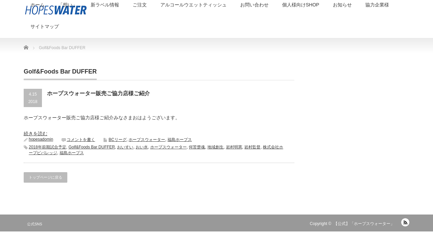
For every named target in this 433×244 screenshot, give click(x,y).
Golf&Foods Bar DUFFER (91, 147)
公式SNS (34, 224)
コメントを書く (81, 139)
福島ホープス (179, 139)
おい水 (142, 147)
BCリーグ (118, 139)
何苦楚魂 (197, 147)
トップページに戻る (45, 177)
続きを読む (35, 133)
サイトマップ (44, 26)
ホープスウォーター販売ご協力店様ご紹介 (98, 93)
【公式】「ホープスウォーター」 (364, 223)
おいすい (125, 147)
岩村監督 (252, 147)
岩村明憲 (234, 147)
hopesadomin (41, 139)
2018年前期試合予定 (47, 147)
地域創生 (215, 147)
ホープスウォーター (147, 139)
